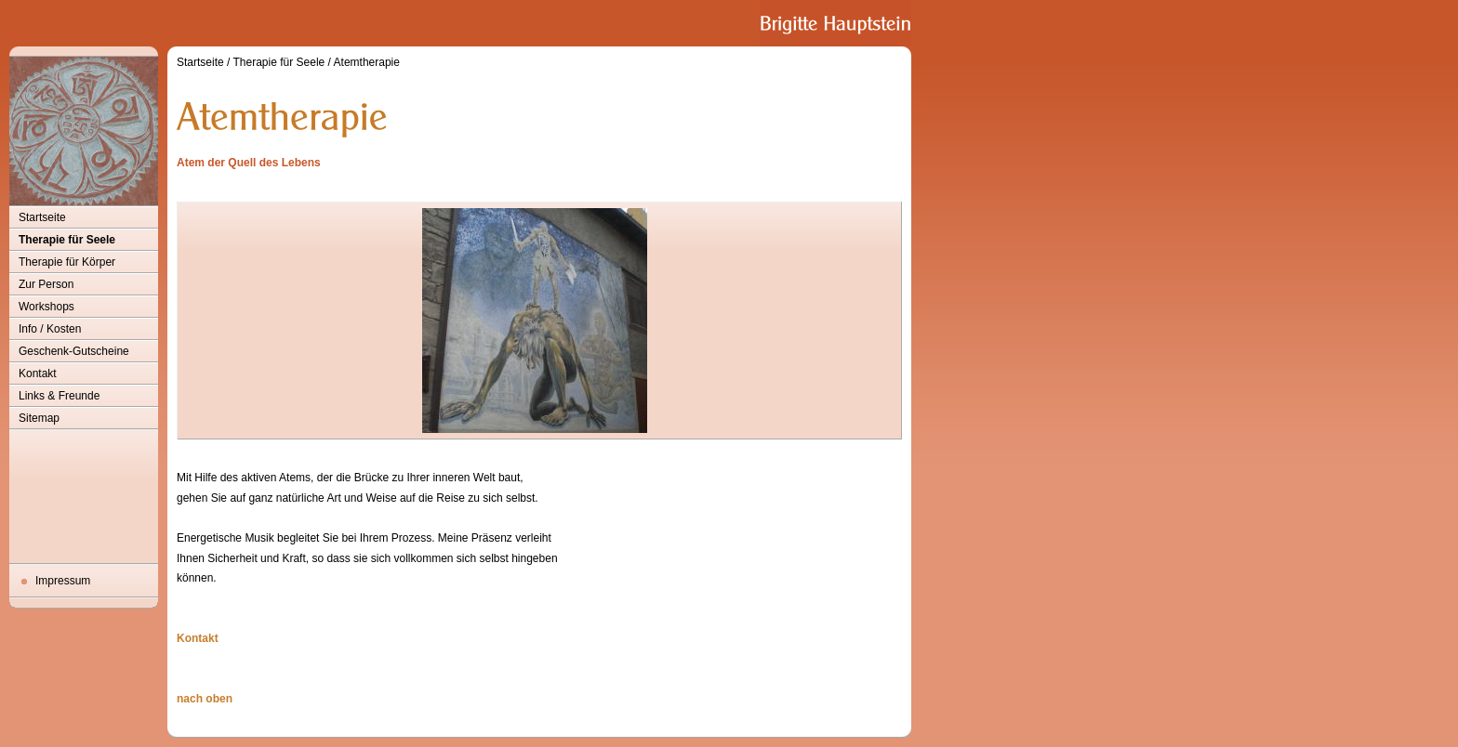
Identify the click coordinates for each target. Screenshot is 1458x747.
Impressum (62, 580)
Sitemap (39, 418)
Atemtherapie (367, 62)
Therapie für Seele (67, 239)
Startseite (42, 217)
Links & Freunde (59, 395)
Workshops (46, 306)
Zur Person (46, 284)
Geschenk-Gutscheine (74, 351)
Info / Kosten (50, 328)
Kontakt (38, 373)
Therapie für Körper (67, 262)
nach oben (204, 698)
